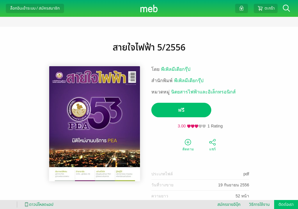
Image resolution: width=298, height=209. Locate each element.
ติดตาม (188, 144)
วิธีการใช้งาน (259, 204)
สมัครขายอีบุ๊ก (228, 204)
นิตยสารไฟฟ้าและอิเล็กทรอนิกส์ (203, 91)
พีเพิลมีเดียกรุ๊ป (175, 69)
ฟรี (181, 110)
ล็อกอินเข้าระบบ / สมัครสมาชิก (35, 8)
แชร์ (212, 144)
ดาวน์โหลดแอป (38, 204)
